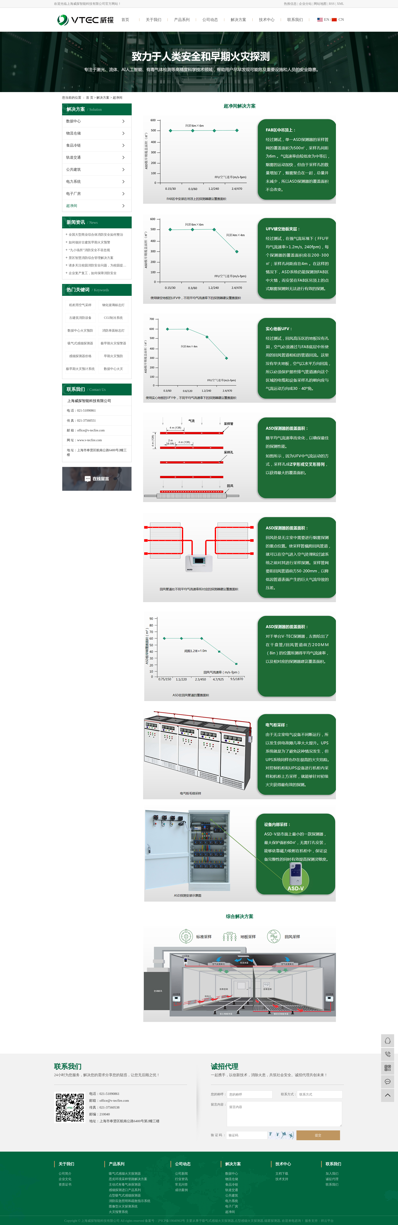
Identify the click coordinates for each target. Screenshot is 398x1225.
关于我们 (153, 20)
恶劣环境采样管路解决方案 (128, 1179)
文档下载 (281, 1173)
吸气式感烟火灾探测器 (125, 1173)
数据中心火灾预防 (80, 330)
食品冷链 (73, 145)
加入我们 (332, 1173)
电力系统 (73, 181)
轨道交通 (73, 157)
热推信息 (290, 3)
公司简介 (65, 1173)
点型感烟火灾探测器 (249, 1220)
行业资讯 (181, 1179)
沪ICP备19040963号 (171, 1220)
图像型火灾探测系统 (123, 1206)
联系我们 (295, 20)
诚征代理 (332, 1179)
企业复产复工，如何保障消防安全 (93, 273)
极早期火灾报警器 (113, 343)
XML (340, 3)
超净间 (71, 206)
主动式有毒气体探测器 (125, 1184)
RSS (332, 3)
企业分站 (305, 3)
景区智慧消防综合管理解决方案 (91, 258)
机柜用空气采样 (80, 305)
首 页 (89, 97)
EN (326, 19)
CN (341, 19)
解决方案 (238, 20)
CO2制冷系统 (113, 318)
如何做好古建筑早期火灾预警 (89, 242)
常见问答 (181, 1184)
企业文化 (65, 1179)
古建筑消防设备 (80, 318)
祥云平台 (327, 1220)
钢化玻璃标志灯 (113, 305)
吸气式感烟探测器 (80, 343)
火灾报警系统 (118, 1212)
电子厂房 (73, 194)
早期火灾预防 (113, 356)
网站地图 (320, 3)
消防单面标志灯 (113, 330)
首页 (125, 20)
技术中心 (267, 20)
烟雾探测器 (272, 1220)
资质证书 (65, 1184)
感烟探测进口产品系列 (125, 1190)
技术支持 (281, 1179)
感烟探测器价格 (80, 356)
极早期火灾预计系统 (80, 369)
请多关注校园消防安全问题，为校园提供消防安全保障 (98, 265)
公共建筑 (73, 169)
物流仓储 (73, 133)
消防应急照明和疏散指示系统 (129, 1201)
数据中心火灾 (113, 369)
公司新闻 (181, 1173)
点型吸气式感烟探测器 (125, 1195)
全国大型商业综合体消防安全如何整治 (96, 234)
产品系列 (182, 20)
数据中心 (73, 121)
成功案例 (181, 1190)
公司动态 (210, 20)
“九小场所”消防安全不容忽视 (89, 250)
